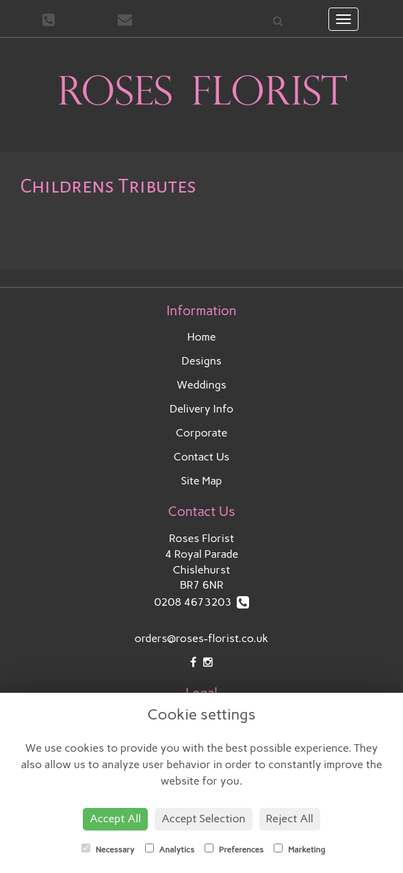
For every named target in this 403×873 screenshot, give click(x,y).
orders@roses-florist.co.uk (202, 638)
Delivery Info (202, 408)
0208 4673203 (201, 601)
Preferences (234, 849)
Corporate (201, 432)
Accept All (115, 818)
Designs (201, 360)
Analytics (169, 849)
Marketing (299, 849)
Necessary (108, 849)
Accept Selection (203, 818)
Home (201, 336)
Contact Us (202, 456)
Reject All (289, 818)
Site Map (201, 480)
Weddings (201, 384)
